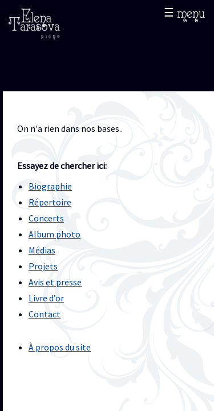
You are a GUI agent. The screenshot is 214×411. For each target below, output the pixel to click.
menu (191, 12)
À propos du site (60, 347)
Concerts (46, 218)
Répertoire (50, 202)
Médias (42, 250)
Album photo (54, 234)
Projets (43, 266)
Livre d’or (46, 298)
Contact (44, 314)
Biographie (50, 186)
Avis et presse (55, 282)
